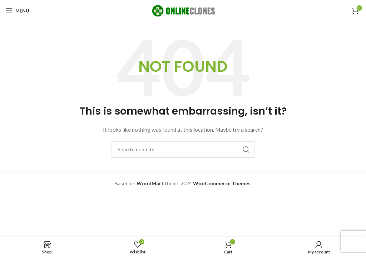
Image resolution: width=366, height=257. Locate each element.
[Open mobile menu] (17, 11)
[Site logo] (183, 10)
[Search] (183, 149)
